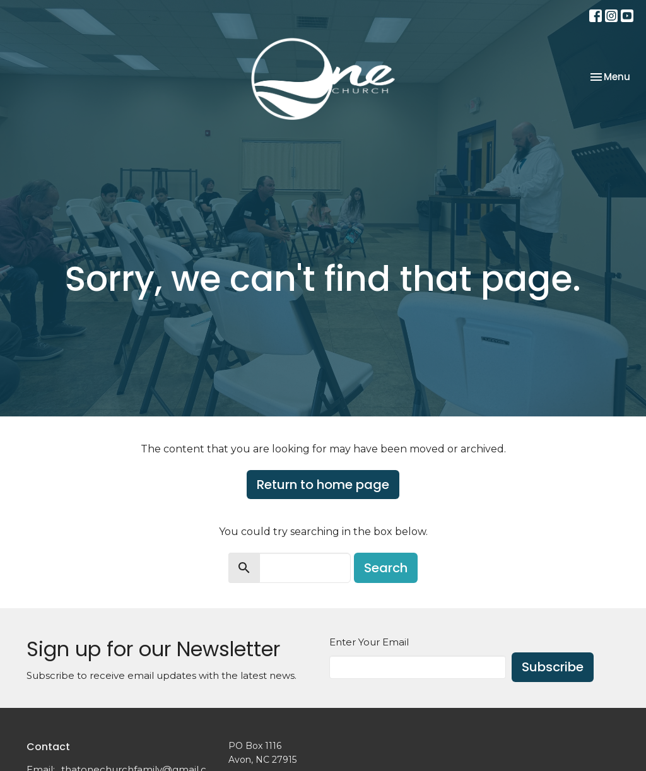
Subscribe (553, 667)
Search (386, 568)
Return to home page (323, 484)
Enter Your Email (369, 642)
